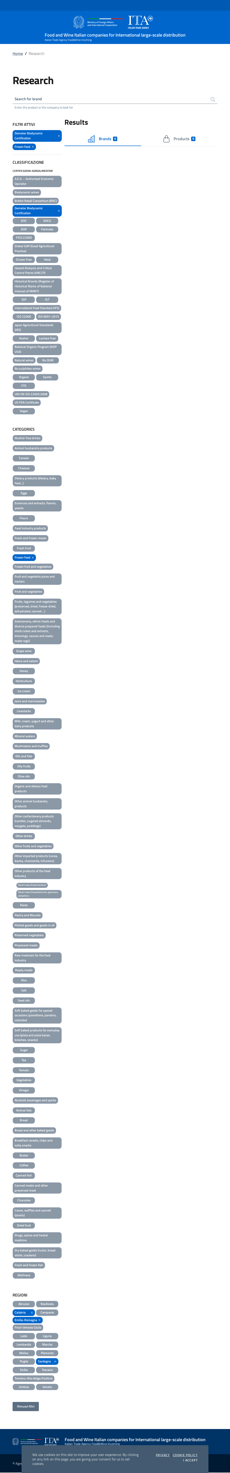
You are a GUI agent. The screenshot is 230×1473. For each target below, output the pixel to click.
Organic (24, 377)
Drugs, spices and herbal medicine (31, 1238)
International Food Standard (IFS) (37, 308)
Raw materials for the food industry (33, 958)
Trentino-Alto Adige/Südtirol (34, 1378)
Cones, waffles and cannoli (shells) (33, 1213)
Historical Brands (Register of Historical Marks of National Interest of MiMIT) (34, 286)
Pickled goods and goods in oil (35, 925)
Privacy (163, 1455)
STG (24, 386)
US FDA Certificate (27, 402)
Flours (24, 518)
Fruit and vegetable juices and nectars (35, 579)
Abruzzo (23, 1304)
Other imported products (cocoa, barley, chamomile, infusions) (36, 859)
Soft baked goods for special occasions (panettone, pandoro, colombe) (35, 1015)
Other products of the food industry (32, 874)
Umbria (24, 1387)
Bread (24, 1120)
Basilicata (47, 1304)
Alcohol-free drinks (27, 438)
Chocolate (24, 1200)
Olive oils (24, 776)
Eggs (24, 493)
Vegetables (23, 1080)
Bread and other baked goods (34, 1130)
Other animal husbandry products (31, 804)
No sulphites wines (28, 369)
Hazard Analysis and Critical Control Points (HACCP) (33, 270)
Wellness (24, 1275)
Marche (47, 1344)
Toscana (47, 1370)
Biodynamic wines (27, 192)
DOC (24, 221)
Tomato (24, 1070)
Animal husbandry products (33, 448)
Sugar (24, 1050)
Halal (47, 260)
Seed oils (24, 1000)
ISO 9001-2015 (48, 316)
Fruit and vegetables (28, 591)
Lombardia (24, 1344)
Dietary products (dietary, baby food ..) (35, 481)
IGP (24, 299)
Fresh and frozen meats (30, 538)
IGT (47, 299)
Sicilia (24, 1370)
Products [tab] (179, 139)
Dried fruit (24, 1225)
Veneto (47, 1387)
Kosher (24, 338)
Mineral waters (25, 736)
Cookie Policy (185, 1455)
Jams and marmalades (30, 701)
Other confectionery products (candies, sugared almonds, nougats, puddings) (34, 821)
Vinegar (24, 1090)
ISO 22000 (24, 316)
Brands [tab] (102, 139)
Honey (24, 671)
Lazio (23, 1336)
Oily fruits (24, 766)
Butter (24, 1155)
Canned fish (24, 1175)
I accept (190, 1460)
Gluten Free (24, 260)
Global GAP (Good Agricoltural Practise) (34, 249)
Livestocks (24, 711)
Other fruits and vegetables (33, 846)
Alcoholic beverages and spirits (35, 1100)
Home (18, 53)
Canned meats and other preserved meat (31, 1188)
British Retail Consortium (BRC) (36, 201)
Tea (24, 1060)
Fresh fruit (24, 548)
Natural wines (24, 360)
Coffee (24, 1165)
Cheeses (24, 468)
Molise (23, 1353)
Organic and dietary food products (31, 789)
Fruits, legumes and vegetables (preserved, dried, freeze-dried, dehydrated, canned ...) (36, 607)
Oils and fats (23, 756)
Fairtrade (47, 229)
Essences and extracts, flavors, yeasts (35, 506)
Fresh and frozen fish (29, 1265)
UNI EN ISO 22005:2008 (31, 394)
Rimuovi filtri (25, 1406)
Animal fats (24, 1110)
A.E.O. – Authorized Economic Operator (34, 181)
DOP (24, 229)
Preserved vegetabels (29, 935)
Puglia (24, 1361)
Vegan (24, 411)
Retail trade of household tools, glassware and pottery (38, 894)
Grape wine (23, 651)
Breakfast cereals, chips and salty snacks (34, 1143)
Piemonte (47, 1353)
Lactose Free (47, 338)
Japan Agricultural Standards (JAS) (34, 328)
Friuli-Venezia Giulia (28, 1327)
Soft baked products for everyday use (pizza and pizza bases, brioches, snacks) (37, 1035)
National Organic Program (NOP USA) (36, 349)
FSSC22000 (24, 238)
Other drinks (23, 836)
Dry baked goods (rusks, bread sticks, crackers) (35, 1253)
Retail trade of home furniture (32, 885)
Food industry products (30, 528)
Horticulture (24, 681)
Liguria (47, 1336)
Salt (24, 990)
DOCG (47, 221)
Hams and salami (26, 661)
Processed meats (26, 945)
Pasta (24, 905)
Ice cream (24, 691)
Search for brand (29, 99)
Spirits (47, 377)
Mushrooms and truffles (31, 746)
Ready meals (24, 970)
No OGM (47, 360)
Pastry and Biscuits (28, 915)
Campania (47, 1312)
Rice (24, 980)
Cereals (24, 458)
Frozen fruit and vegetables (33, 566)
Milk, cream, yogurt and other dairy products (34, 724)
